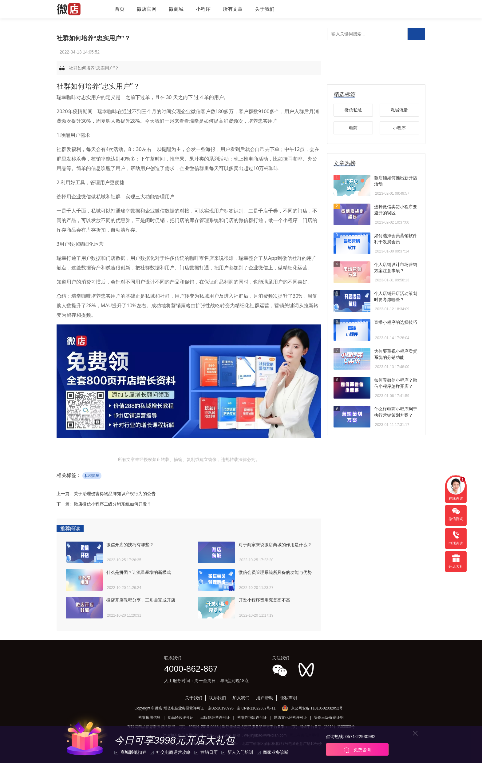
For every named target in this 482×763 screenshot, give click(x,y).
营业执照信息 (149, 717)
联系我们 (217, 697)
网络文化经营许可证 (290, 717)
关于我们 (265, 9)
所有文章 (233, 9)
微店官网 (146, 9)
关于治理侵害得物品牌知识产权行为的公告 (115, 493)
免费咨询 (357, 750)
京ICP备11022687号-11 (256, 708)
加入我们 (241, 697)
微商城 (176, 9)
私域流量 (92, 476)
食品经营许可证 (180, 717)
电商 (353, 127)
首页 (119, 9)
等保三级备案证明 (329, 717)
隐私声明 (288, 697)
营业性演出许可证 (252, 717)
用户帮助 (264, 697)
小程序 (203, 9)
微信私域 (353, 110)
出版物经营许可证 (215, 717)
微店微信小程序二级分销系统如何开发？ (112, 504)
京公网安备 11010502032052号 (317, 708)
